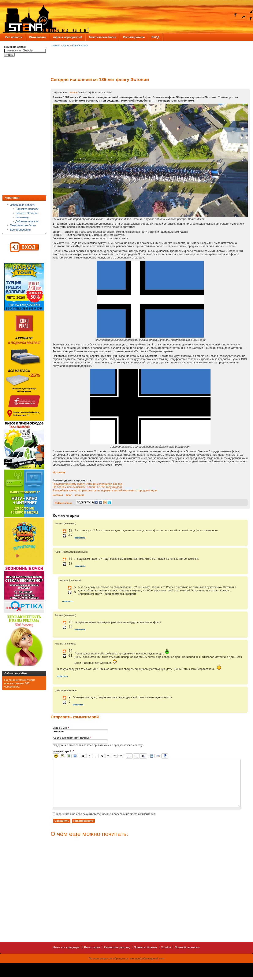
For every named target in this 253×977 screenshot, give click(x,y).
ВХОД (155, 37)
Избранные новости (22, 204)
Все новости (13, 37)
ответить (80, 537)
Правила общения (145, 956)
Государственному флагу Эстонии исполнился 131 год (87, 483)
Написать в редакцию (66, 956)
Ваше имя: (61, 727)
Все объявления (20, 229)
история (58, 494)
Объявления (37, 37)
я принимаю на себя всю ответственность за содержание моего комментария (104, 823)
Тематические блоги (102, 37)
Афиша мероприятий (67, 37)
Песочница (22, 217)
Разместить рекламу (117, 956)
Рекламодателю (134, 37)
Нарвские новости (26, 208)
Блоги (66, 45)
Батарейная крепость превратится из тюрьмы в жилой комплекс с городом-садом (105, 490)
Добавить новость (26, 221)
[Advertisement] (21, 126)
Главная (55, 45)
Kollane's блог (80, 45)
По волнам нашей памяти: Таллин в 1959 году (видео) (87, 487)
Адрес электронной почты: (72, 737)
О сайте (166, 956)
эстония (79, 494)
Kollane (73, 92)
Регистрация (92, 956)
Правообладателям (187, 956)
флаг (69, 494)
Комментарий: (63, 751)
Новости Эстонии (26, 213)
